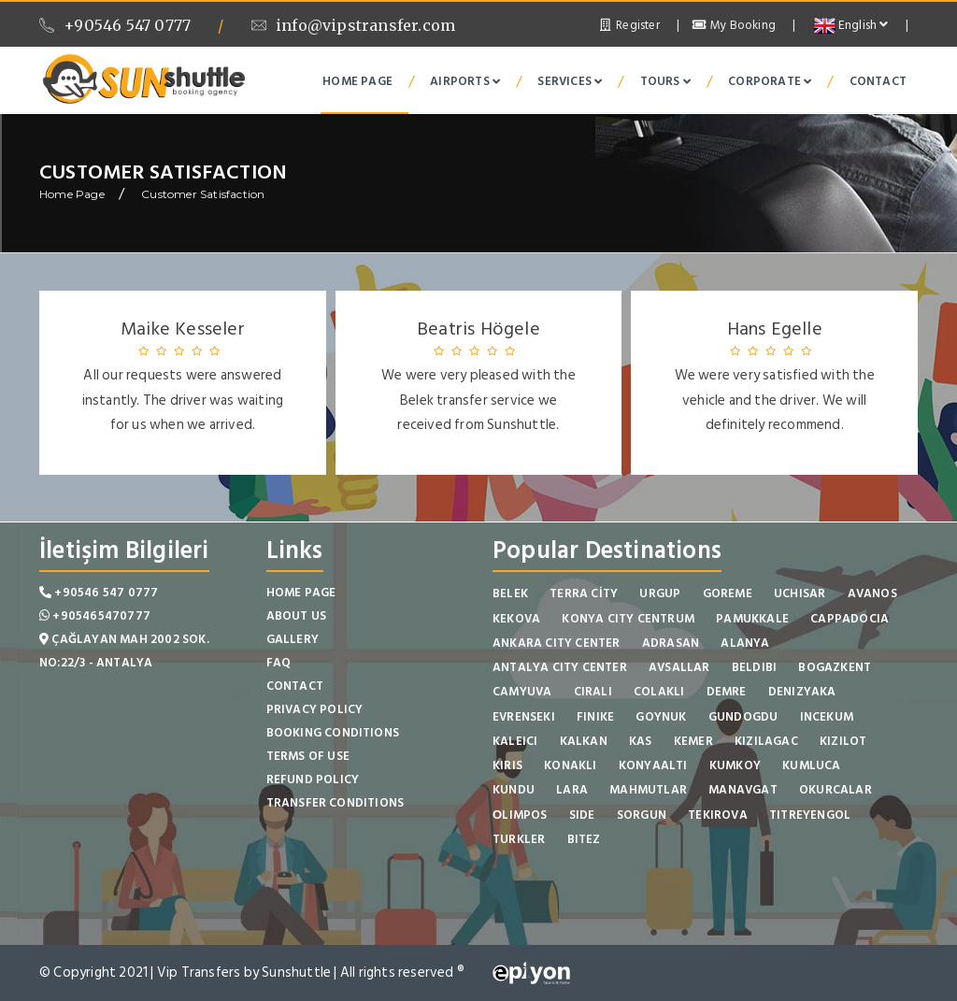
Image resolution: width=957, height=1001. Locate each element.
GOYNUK (661, 717)
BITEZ (584, 839)
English (851, 25)
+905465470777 (94, 616)
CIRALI (593, 691)
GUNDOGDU (743, 717)
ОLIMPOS (520, 815)
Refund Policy (313, 779)
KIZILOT (843, 741)
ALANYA (745, 643)
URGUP (659, 593)
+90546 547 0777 (115, 25)
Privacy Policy (315, 709)
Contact (878, 81)
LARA (572, 789)
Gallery (292, 639)
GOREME (727, 593)
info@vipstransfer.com (353, 25)
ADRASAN (670, 643)
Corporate (769, 81)
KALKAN (583, 741)
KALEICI (515, 741)
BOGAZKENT (834, 667)
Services (569, 81)
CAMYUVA (522, 691)
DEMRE (727, 691)
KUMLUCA (811, 765)
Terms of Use (308, 756)
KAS (640, 741)
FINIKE (595, 717)
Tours (665, 81)
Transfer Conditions (335, 803)
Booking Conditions (333, 732)
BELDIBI (754, 667)
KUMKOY (735, 765)
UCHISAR (799, 593)
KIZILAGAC (766, 741)
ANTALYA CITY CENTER (560, 667)
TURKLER (519, 839)
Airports (465, 81)
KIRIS (507, 765)
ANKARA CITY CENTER (557, 643)
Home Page (357, 81)
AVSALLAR (679, 667)
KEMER (693, 741)
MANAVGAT (743, 789)
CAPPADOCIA (849, 618)
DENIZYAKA (802, 691)
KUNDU (514, 789)
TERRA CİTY (584, 593)
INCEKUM (826, 717)
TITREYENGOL (809, 815)
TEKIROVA (718, 815)
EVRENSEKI (524, 717)
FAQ (279, 662)
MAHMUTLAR (648, 789)
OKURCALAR (835, 789)
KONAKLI (570, 765)
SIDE (582, 815)
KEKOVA (516, 618)
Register (629, 25)
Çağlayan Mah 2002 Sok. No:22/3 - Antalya (124, 651)
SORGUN (641, 815)
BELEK (510, 593)
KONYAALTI (653, 765)
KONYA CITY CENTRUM (628, 618)
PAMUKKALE (752, 618)
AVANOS (872, 593)
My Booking (734, 25)
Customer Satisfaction (202, 194)
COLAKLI (659, 691)
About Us (296, 616)
